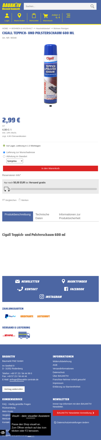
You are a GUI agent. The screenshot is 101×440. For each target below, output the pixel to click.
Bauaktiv (14, 430)
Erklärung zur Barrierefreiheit (66, 387)
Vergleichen (9, 200)
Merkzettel (7, 418)
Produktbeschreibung (18, 214)
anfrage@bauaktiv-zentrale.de (24, 379)
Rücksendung (8, 408)
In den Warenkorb (50, 168)
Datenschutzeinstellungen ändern (73, 422)
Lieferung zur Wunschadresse (20, 152)
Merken (23, 200)
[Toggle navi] (67, 17)
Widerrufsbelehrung (62, 361)
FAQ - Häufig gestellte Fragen (16, 404)
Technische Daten (42, 216)
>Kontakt (27, 289)
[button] (50, 106)
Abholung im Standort (16, 159)
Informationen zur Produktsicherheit (69, 216)
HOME (5, 28)
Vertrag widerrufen (13, 389)
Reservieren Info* (11, 175)
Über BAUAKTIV (61, 376)
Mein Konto (7, 411)
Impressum (58, 383)
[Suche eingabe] (57, 6)
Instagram (50, 296)
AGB (55, 365)
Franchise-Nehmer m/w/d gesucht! (69, 379)
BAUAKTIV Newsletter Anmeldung (74, 412)
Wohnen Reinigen (61, 28)
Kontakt (6, 422)
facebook (74, 289)
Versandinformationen (63, 368)
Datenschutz (59, 372)
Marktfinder (74, 281)
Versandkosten (19, 136)
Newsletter (27, 281)
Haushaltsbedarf (43, 28)
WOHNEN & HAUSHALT (22, 28)
